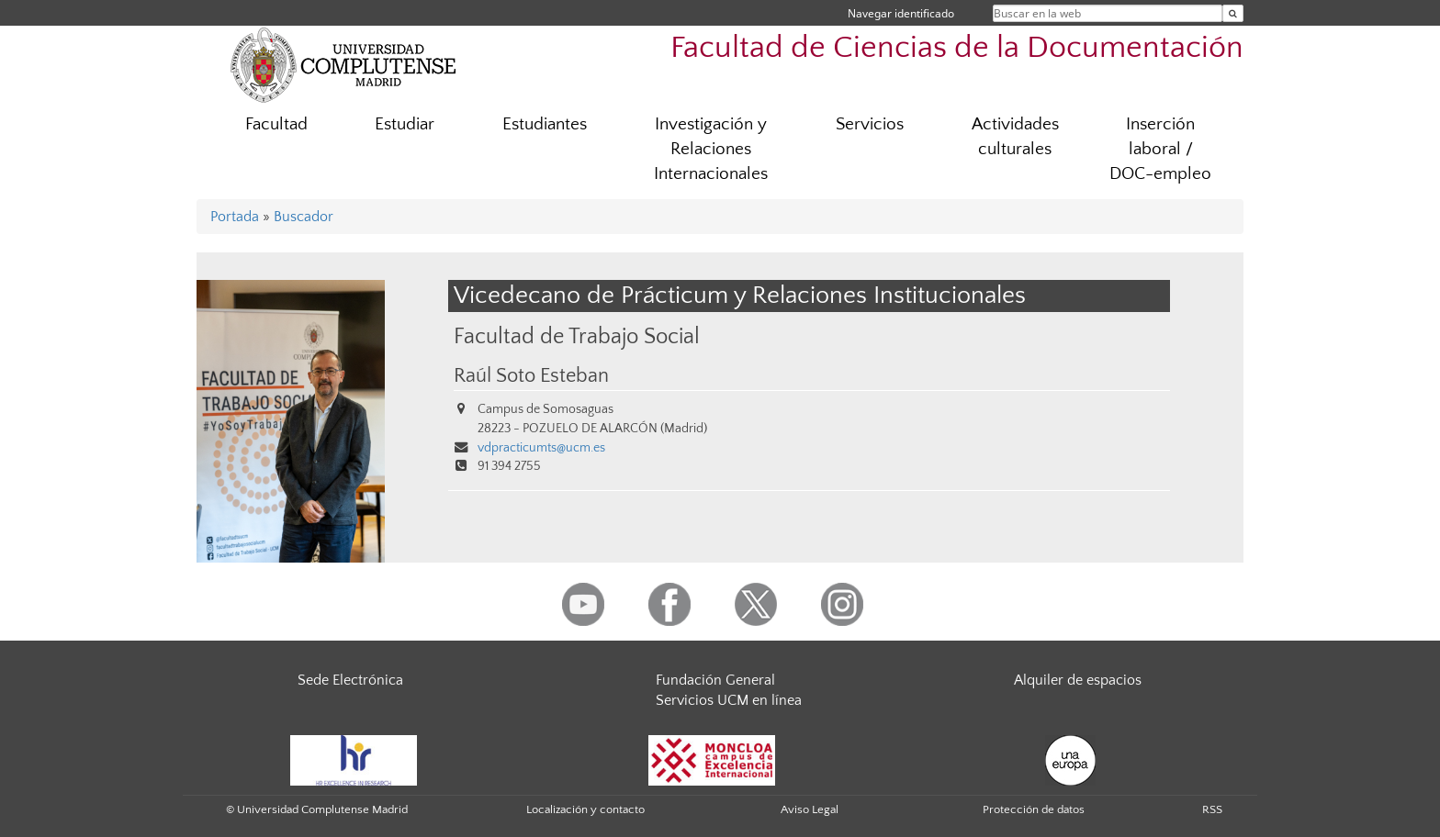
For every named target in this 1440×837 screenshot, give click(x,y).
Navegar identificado (901, 13)
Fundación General (715, 680)
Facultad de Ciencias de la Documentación (956, 48)
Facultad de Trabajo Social (577, 336)
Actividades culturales (1015, 137)
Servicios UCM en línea (729, 700)
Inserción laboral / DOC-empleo (1160, 149)
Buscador (303, 216)
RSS (1212, 809)
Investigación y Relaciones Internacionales (711, 149)
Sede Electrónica (350, 680)
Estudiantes (544, 124)
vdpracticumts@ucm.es (541, 448)
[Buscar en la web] (1232, 13)
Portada (234, 216)
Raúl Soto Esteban (531, 376)
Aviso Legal (809, 809)
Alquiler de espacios (1078, 680)
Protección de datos (1034, 809)
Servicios (870, 124)
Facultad (276, 124)
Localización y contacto (585, 809)
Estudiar (404, 124)
